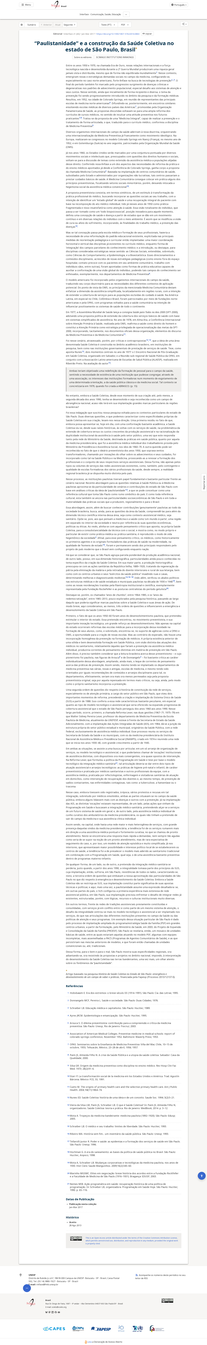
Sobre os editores (83, 57)
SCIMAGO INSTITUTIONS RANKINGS (115, 57)
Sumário (31, 24)
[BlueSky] (46, 1311)
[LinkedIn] (52, 1311)
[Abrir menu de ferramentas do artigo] (27, 1251)
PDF (123, 24)
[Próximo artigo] (70, 24)
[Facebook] (56, 1311)
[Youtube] (59, 1311)
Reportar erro (204, 482)
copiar (147, 33)
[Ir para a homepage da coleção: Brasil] (89, 5)
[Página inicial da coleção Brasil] (31, 1305)
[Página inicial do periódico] (21, 24)
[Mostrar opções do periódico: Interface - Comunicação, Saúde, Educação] (126, 14)
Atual (58, 24)
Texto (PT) (106, 24)
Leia (88, 1341)
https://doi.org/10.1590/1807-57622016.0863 (118, 33)
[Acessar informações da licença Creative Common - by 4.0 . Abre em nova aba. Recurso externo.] (76, 1238)
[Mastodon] (49, 1311)
